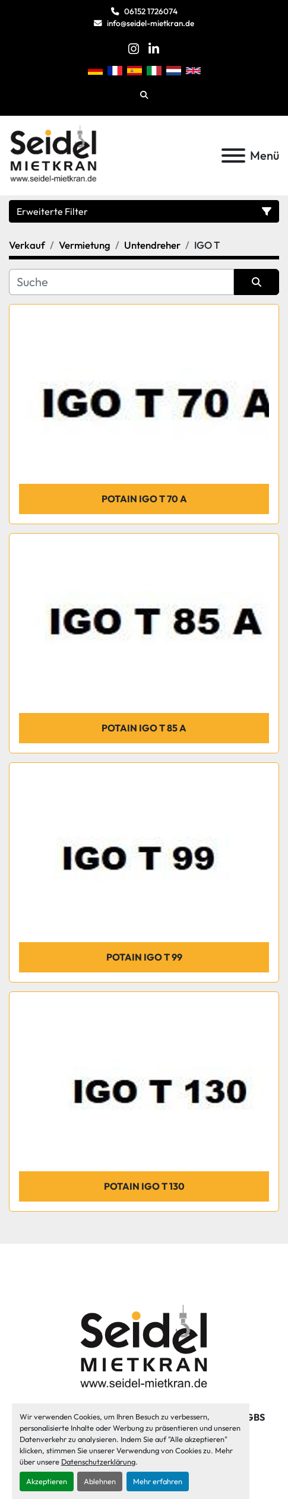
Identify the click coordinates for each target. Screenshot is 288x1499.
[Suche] (121, 282)
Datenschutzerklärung (98, 1461)
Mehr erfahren (157, 1481)
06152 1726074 (151, 11)
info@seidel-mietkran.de (150, 23)
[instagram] (133, 49)
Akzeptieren (46, 1481)
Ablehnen (100, 1481)
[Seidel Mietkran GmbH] (144, 1348)
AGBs (252, 1417)
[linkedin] (154, 49)
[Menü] (233, 155)
